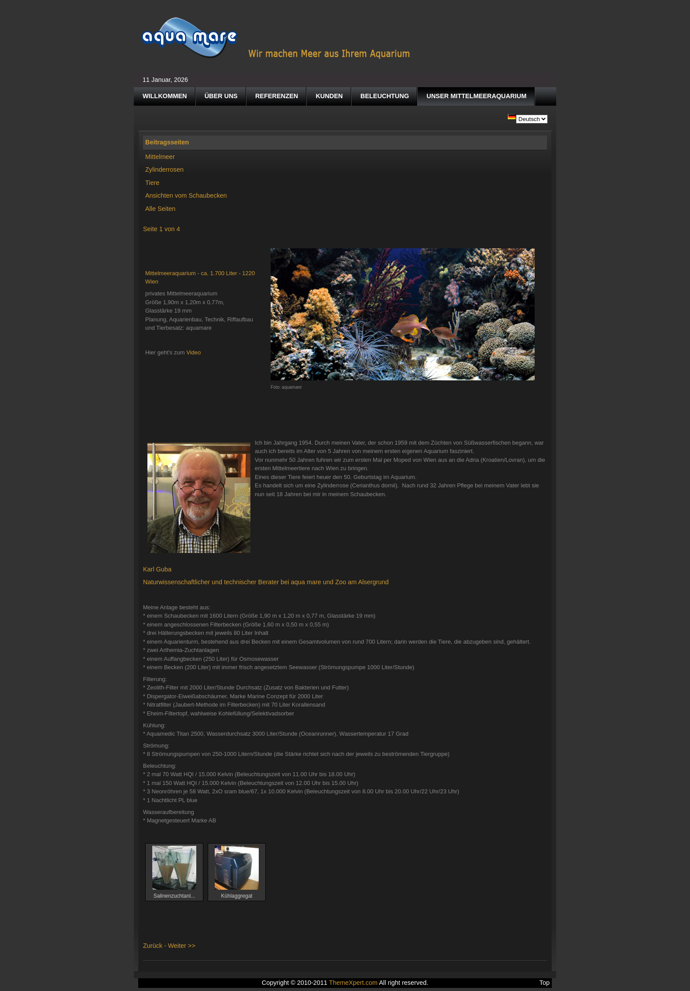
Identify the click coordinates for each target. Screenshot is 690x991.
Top (545, 982)
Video (194, 352)
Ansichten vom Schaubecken (186, 195)
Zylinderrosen (164, 169)
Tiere (152, 182)
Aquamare (276, 37)
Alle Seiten (160, 208)
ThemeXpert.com (353, 982)
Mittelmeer (160, 156)
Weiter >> (181, 945)
